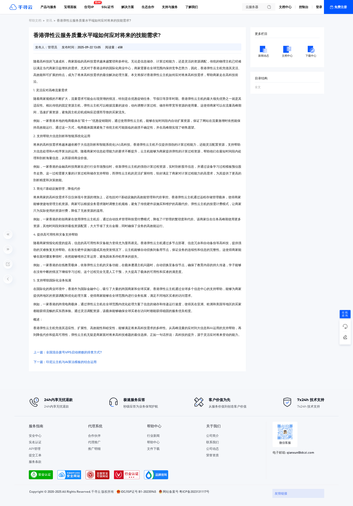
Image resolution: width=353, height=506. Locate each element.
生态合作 (148, 7)
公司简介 (212, 436)
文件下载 (153, 449)
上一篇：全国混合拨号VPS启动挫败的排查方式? (68, 352)
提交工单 (35, 455)
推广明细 (94, 449)
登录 (319, 7)
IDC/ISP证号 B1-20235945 (138, 491)
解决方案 (127, 7)
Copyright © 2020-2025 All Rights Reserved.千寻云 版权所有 (71, 491)
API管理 (35, 449)
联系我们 (212, 442)
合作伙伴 (94, 436)
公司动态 (212, 449)
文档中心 (285, 7)
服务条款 (35, 462)
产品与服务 (48, 7)
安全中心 (35, 436)
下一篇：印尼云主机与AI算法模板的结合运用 (65, 362)
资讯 (49, 20)
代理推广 (94, 442)
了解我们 (191, 7)
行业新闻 (153, 436)
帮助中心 (153, 442)
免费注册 (340, 7)
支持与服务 (170, 7)
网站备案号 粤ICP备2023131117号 (186, 491)
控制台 (303, 7)
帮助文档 (35, 20)
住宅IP (90, 5)
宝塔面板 (70, 7)
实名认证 (35, 442)
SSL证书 (108, 7)
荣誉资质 (212, 455)
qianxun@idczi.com (300, 452)
